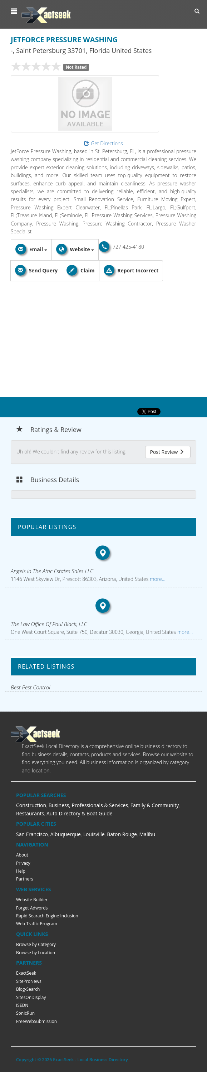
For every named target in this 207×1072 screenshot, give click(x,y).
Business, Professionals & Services (88, 805)
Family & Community (154, 805)
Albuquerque (65, 834)
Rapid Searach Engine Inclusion (47, 916)
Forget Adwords (32, 908)
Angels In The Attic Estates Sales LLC (52, 570)
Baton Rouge (122, 834)
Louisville (94, 834)
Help (20, 871)
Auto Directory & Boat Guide (79, 813)
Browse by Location (35, 953)
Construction (31, 805)
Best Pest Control (30, 687)
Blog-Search (28, 989)
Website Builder (32, 900)
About (22, 855)
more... (156, 579)
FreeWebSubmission (36, 1021)
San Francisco (32, 834)
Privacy (23, 863)
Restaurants (30, 813)
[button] (15, 11)
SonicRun (25, 1013)
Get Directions (103, 143)
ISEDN (22, 1005)
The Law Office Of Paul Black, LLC (49, 623)
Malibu (147, 834)
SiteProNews (28, 981)
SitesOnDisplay (31, 997)
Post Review (167, 451)
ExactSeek (26, 973)
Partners (24, 879)
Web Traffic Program (36, 924)
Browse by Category (36, 944)
